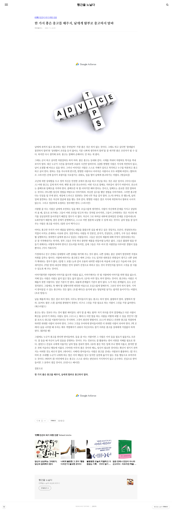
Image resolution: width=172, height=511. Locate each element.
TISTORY (86, 506)
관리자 (94, 506)
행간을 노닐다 (86, 4)
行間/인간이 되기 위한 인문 (46, 18)
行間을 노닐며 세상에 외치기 (49, 483)
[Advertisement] (86, 64)
